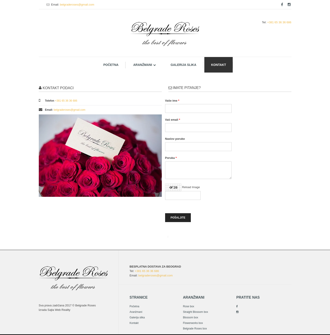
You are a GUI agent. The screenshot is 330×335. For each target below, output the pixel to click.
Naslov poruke (175, 138)
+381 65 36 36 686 (279, 22)
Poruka (170, 158)
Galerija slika (183, 65)
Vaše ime (171, 100)
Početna (110, 65)
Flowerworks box (193, 323)
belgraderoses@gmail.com (77, 4)
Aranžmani (144, 65)
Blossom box (190, 317)
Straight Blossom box (195, 311)
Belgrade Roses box (195, 328)
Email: (55, 4)
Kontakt (218, 65)
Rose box (188, 306)
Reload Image (191, 187)
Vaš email (171, 119)
